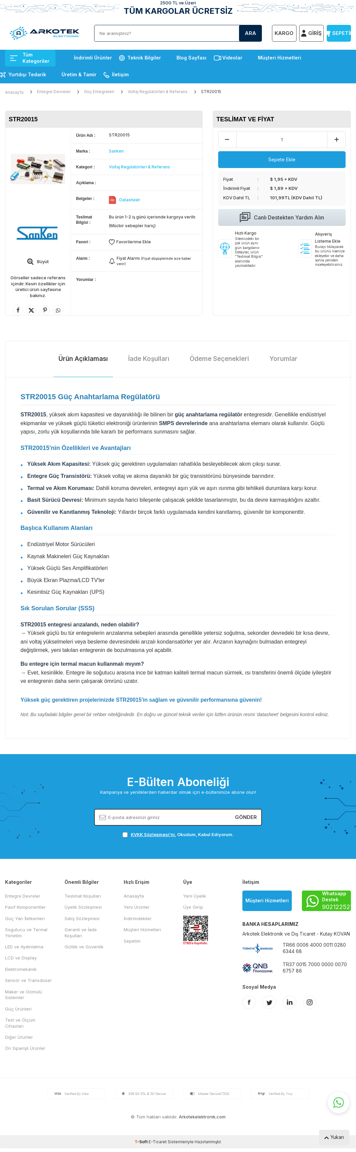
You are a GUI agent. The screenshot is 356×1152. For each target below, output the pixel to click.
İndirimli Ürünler (93, 57)
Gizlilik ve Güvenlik (84, 946)
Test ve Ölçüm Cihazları (20, 1022)
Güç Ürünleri (18, 1009)
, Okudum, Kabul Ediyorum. (178, 834)
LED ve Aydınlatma (24, 946)
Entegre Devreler (54, 91)
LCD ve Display (21, 957)
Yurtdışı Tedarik (27, 74)
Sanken (116, 151)
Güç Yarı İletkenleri (25, 918)
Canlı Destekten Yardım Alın (282, 217)
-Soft (141, 1141)
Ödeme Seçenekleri (219, 359)
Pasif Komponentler (25, 907)
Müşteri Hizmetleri (279, 57)
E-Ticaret (158, 1141)
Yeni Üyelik (194, 896)
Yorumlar (283, 359)
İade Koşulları (148, 359)
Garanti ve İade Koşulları (81, 932)
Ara (250, 33)
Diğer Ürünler (19, 1037)
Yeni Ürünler (137, 907)
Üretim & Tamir (79, 74)
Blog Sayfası (191, 57)
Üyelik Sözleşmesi (83, 907)
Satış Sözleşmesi (82, 918)
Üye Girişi (193, 907)
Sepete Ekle (281, 159)
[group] (38, 169)
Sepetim (132, 941)
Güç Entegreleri (99, 91)
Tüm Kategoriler (29, 58)
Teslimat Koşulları (83, 896)
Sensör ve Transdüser (28, 980)
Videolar (232, 57)
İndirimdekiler (138, 918)
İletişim (120, 74)
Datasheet (129, 199)
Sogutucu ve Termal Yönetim (26, 932)
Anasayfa (14, 92)
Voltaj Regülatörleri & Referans (158, 91)
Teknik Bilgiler (144, 57)
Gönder (246, 817)
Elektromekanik (21, 969)
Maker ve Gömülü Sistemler (23, 994)
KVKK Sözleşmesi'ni (153, 834)
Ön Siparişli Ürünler (25, 1048)
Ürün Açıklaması (83, 359)
